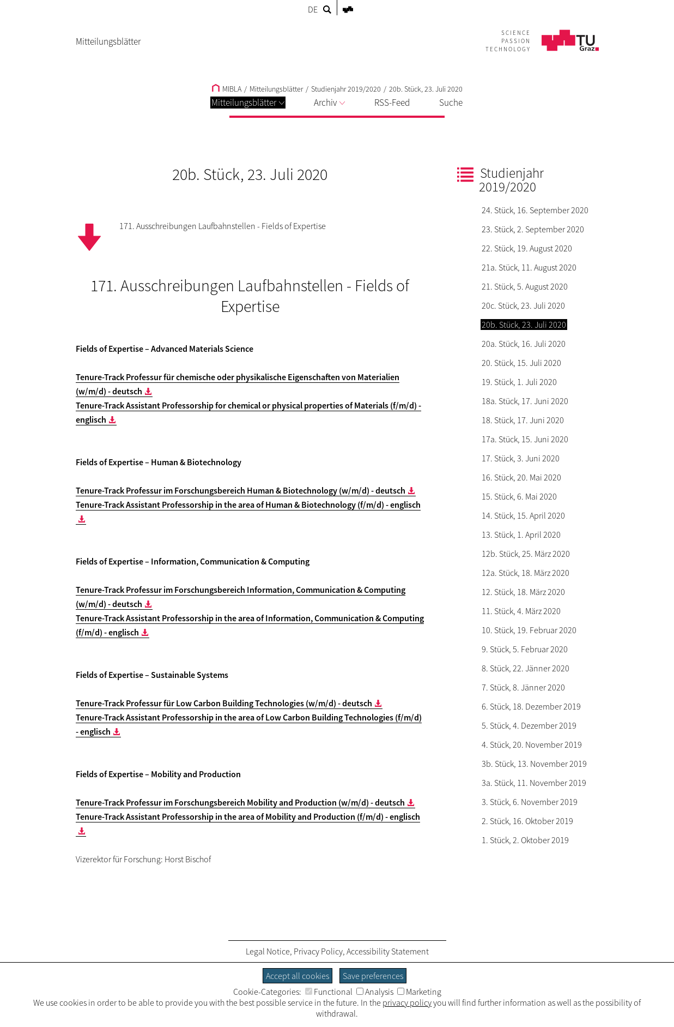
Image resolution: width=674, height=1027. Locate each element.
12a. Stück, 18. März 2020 (525, 572)
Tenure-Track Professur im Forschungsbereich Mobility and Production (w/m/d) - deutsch (240, 802)
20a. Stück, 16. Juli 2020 (524, 343)
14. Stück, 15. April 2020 (523, 515)
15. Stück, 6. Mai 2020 (519, 496)
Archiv (329, 103)
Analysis (374, 991)
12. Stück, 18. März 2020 (523, 591)
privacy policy (407, 1002)
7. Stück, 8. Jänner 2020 (523, 687)
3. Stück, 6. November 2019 (530, 801)
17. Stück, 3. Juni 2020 (521, 458)
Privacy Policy (318, 951)
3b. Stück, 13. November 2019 (534, 763)
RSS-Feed (392, 103)
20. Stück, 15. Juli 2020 (521, 362)
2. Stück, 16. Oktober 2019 (527, 820)
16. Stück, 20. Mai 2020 (521, 477)
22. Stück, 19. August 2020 (527, 248)
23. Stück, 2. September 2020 (533, 229)
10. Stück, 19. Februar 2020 (529, 629)
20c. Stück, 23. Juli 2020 (523, 305)
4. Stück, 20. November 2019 (532, 744)
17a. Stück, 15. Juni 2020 (525, 439)
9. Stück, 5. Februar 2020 (525, 649)
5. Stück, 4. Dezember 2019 (529, 725)
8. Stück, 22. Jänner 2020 (525, 668)
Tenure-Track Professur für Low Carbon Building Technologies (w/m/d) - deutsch (224, 703)
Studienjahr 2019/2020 (346, 89)
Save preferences (373, 975)
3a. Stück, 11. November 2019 (534, 782)
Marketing (419, 991)
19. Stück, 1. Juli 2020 (519, 381)
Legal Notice (268, 951)
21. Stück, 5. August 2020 (525, 286)
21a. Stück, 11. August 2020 (529, 267)
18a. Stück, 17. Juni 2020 (525, 400)
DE (313, 9)
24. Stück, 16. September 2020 (535, 210)
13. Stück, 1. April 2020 (521, 534)
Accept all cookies (297, 975)
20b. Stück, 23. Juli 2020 (426, 89)
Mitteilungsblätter (247, 103)
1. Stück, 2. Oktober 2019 (525, 839)
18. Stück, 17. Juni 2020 (523, 420)
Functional (329, 991)
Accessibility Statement (388, 951)
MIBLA (226, 89)
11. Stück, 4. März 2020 (521, 610)
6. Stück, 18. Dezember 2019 (531, 706)
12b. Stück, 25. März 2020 (526, 553)
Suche (451, 103)
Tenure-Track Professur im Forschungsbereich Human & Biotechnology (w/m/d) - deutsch (240, 490)
